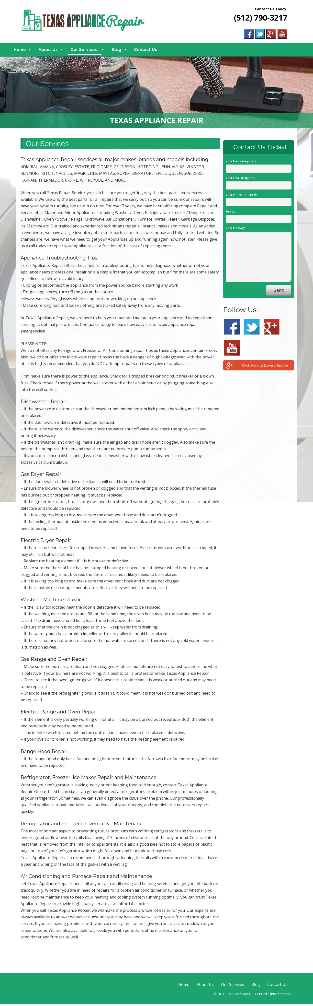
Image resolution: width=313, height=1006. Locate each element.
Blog (124, 50)
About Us (55, 50)
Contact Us (152, 50)
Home (27, 50)
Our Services (91, 50)
